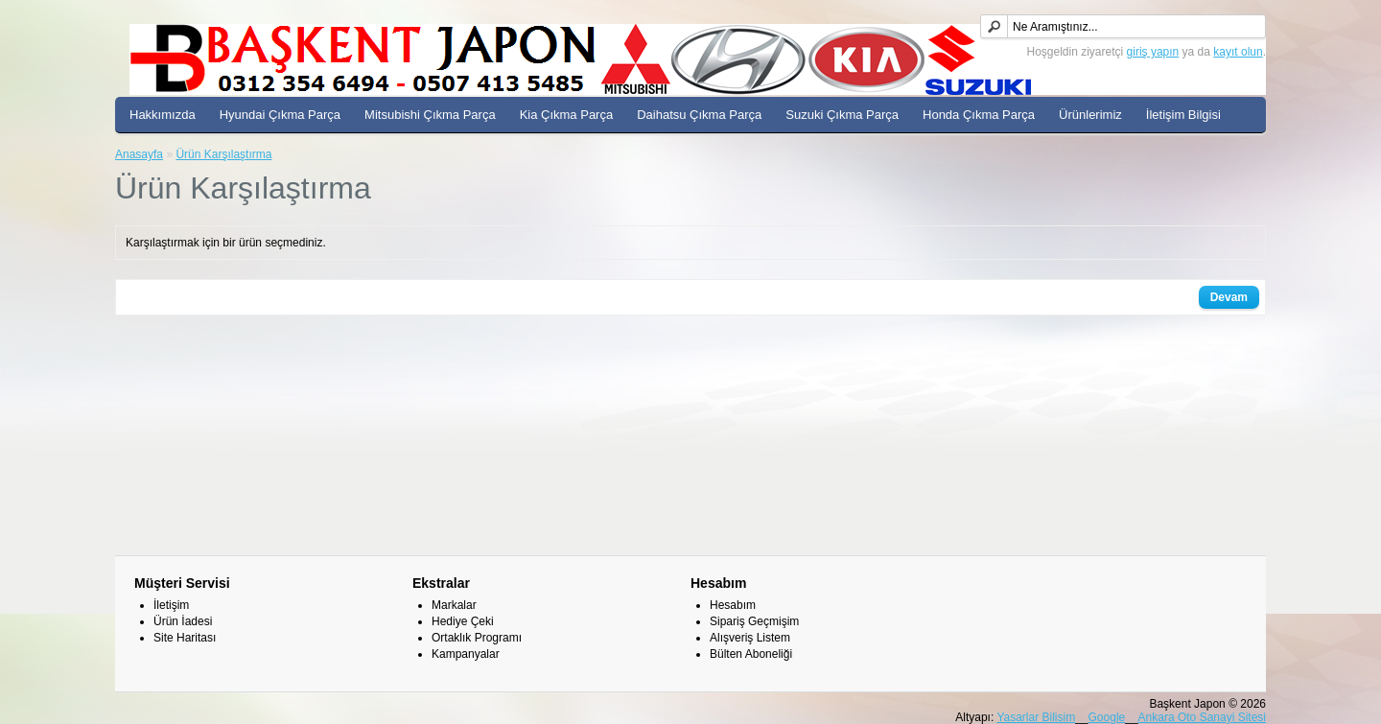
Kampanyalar (466, 654)
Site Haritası (184, 637)
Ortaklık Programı (477, 637)
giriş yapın (1153, 51)
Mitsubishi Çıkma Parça (430, 114)
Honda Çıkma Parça (979, 114)
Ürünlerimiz (1090, 114)
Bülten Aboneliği (751, 654)
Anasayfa (139, 154)
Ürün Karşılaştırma (223, 154)
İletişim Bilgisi (1183, 114)
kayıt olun (1237, 51)
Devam (1229, 297)
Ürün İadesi (182, 621)
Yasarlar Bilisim (1035, 717)
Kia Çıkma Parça (567, 114)
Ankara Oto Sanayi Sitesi (1202, 717)
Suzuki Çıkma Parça (842, 114)
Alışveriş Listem (750, 637)
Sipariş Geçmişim (754, 621)
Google (1107, 717)
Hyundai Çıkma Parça (280, 114)
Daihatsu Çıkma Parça (699, 114)
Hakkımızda (162, 114)
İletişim (171, 605)
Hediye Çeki (463, 621)
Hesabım (733, 605)
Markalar (454, 605)
